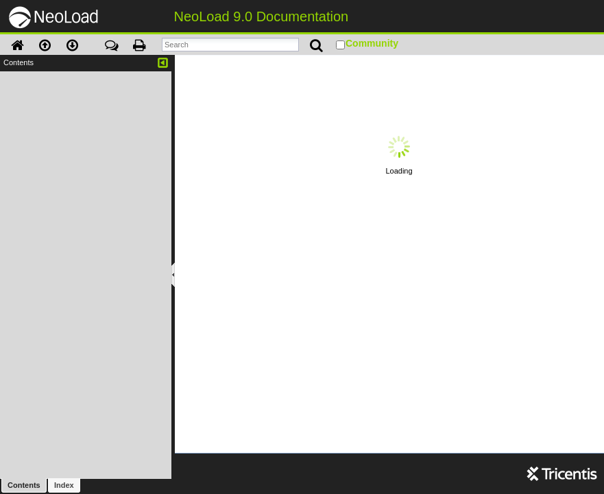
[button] (17, 48)
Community (372, 43)
